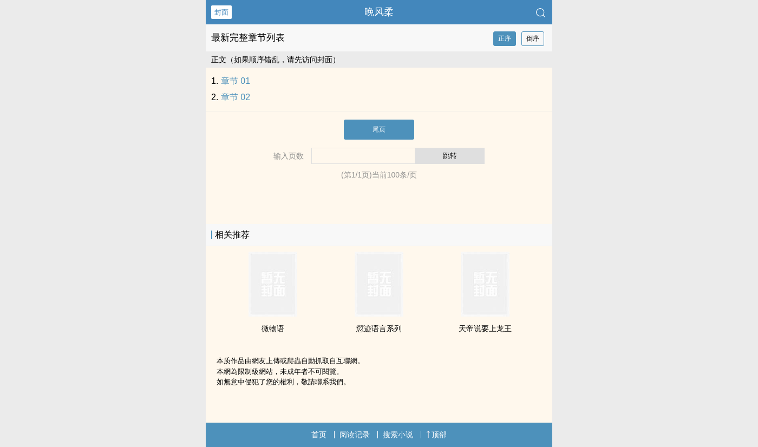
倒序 (532, 38)
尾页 (379, 129)
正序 (504, 38)
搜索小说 (398, 434)
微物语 (273, 328)
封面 (221, 12)
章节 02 (235, 97)
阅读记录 (354, 434)
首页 (318, 434)
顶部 (436, 434)
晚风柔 (379, 11)
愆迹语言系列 (379, 328)
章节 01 (235, 81)
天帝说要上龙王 (485, 328)
